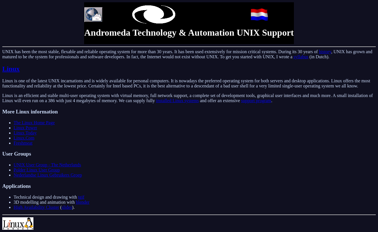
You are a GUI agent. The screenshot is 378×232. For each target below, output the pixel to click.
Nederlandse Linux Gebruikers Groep (48, 175)
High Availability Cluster (36, 207)
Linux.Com (24, 138)
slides (67, 207)
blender (82, 202)
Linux (11, 68)
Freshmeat (23, 143)
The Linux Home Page (34, 122)
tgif (81, 197)
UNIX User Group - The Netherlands (47, 164)
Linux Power (25, 127)
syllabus (301, 56)
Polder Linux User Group (37, 169)
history (325, 51)
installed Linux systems (177, 100)
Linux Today (25, 132)
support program (256, 100)
